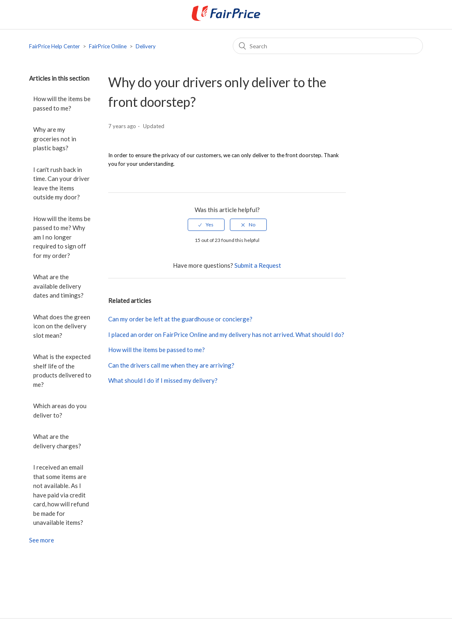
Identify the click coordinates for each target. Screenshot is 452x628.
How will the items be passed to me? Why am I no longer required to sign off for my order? (62, 237)
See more (41, 540)
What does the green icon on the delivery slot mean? (61, 326)
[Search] (328, 46)
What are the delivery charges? (57, 441)
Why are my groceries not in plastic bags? (54, 138)
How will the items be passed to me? (62, 103)
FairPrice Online (108, 46)
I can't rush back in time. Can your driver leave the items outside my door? (61, 183)
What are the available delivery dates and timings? (58, 286)
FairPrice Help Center (54, 46)
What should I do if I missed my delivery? (163, 380)
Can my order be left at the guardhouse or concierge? (180, 319)
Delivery (146, 46)
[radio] (206, 225)
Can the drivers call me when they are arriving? (171, 365)
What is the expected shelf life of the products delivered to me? (62, 370)
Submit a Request (257, 265)
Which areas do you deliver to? (59, 410)
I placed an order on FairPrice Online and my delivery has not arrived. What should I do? (226, 334)
